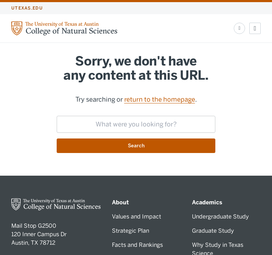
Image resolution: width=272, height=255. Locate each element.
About (120, 202)
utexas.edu (27, 8)
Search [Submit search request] (136, 146)
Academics (207, 202)
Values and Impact (136, 216)
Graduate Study (213, 230)
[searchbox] (136, 124)
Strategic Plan (130, 230)
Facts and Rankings (137, 245)
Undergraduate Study (220, 216)
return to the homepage (159, 99)
